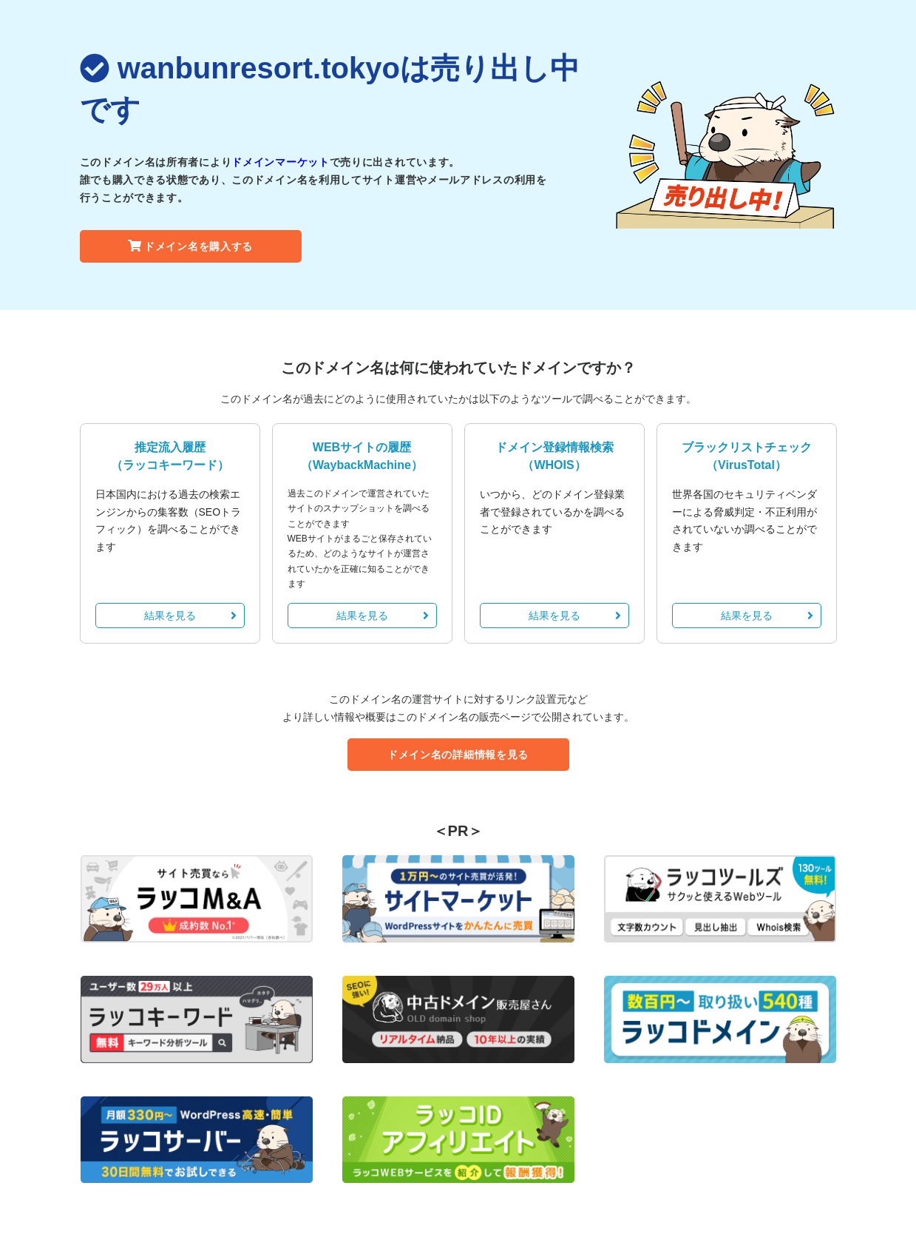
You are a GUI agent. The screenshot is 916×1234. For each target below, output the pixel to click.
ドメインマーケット (280, 162)
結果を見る (190, 615)
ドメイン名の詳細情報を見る (458, 755)
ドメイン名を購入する (190, 246)
